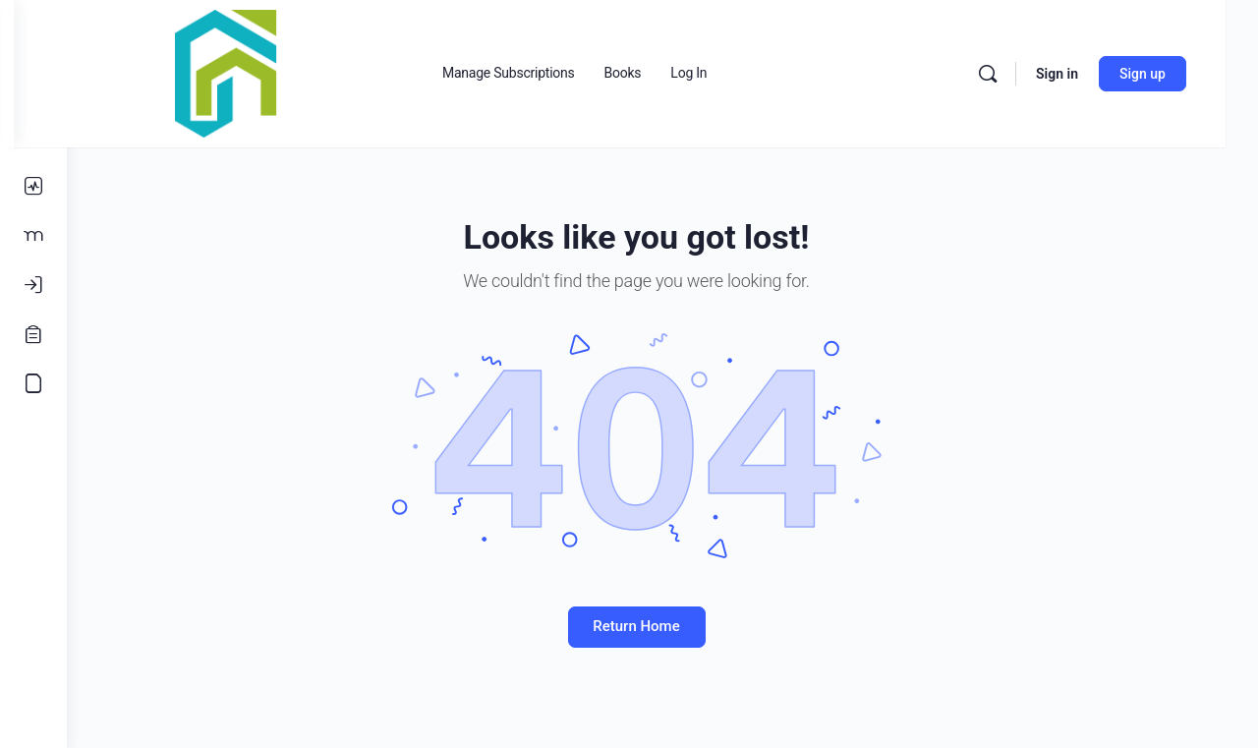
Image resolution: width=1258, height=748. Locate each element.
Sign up (1175, 74)
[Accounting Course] (33, 383)
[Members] (33, 235)
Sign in (1089, 74)
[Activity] (33, 186)
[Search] (1020, 74)
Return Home (662, 626)
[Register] (33, 334)
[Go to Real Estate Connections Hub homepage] (278, 72)
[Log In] (33, 285)
